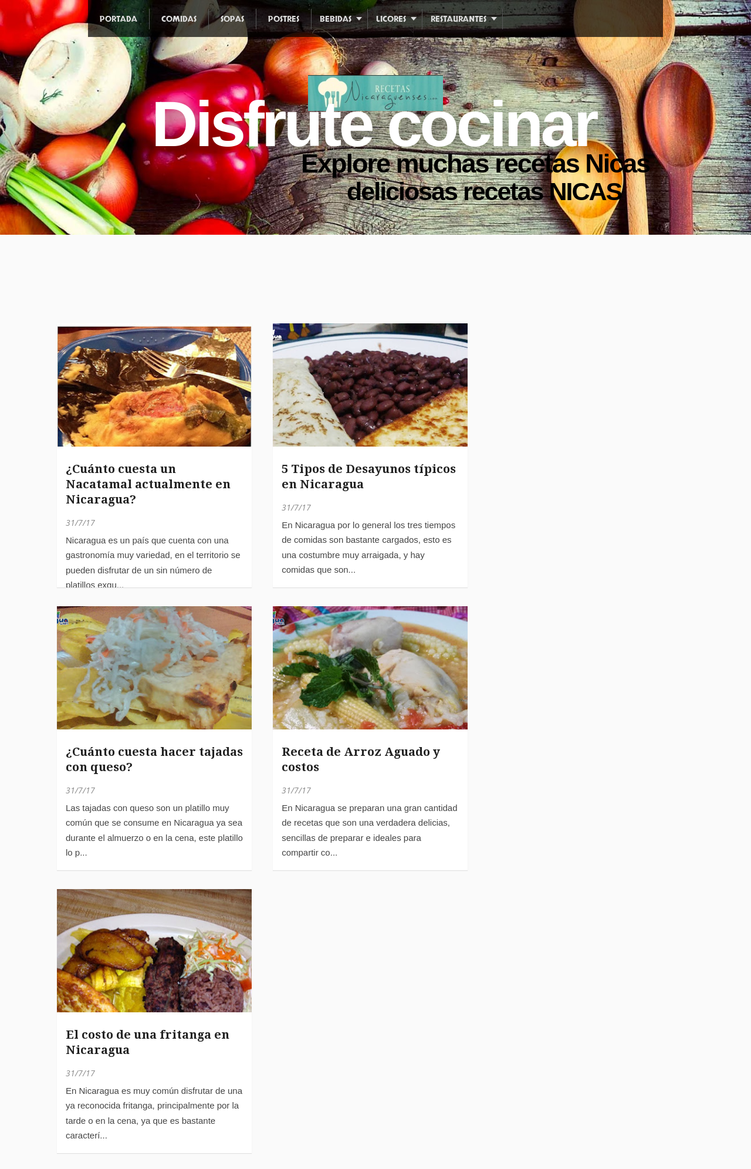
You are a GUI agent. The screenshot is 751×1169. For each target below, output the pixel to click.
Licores (391, 19)
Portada (118, 19)
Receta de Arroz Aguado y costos (361, 759)
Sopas (232, 19)
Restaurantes (458, 19)
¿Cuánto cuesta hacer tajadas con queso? (154, 759)
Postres (283, 19)
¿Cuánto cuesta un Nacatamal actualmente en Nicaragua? (148, 484)
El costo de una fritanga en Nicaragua (147, 1042)
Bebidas (335, 19)
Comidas (179, 19)
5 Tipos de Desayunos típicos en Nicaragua (369, 476)
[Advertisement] (269, 287)
